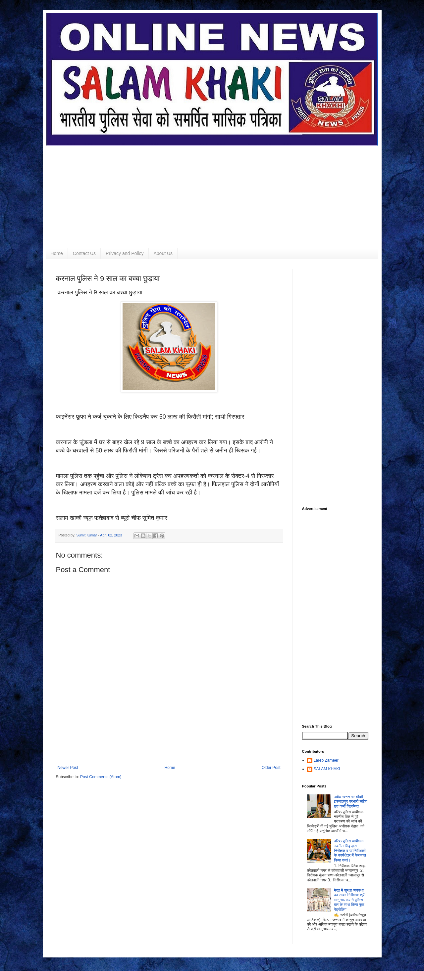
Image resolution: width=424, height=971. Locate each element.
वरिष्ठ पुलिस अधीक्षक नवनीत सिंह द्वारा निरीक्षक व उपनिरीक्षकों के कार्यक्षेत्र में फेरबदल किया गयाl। (350, 851)
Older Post (271, 767)
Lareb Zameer (326, 760)
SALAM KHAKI (327, 769)
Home (57, 253)
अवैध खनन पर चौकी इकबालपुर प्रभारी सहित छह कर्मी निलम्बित (350, 801)
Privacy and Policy (124, 253)
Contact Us (84, 253)
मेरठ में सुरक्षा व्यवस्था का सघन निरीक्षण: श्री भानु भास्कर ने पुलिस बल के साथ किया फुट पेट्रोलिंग (349, 900)
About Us (163, 253)
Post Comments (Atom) (101, 777)
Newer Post (68, 767)
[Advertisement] (212, 192)
